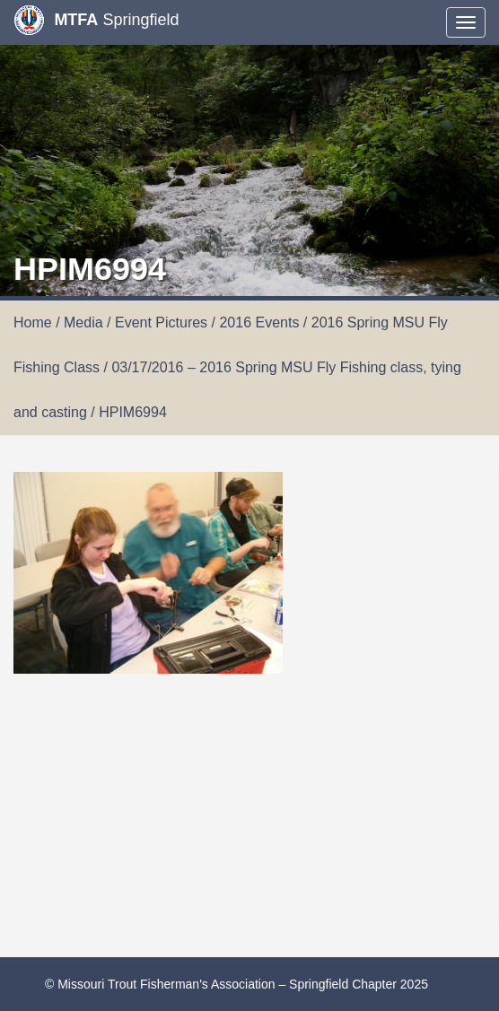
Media (83, 322)
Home (32, 322)
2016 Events (259, 322)
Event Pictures (161, 322)
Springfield (96, 20)
